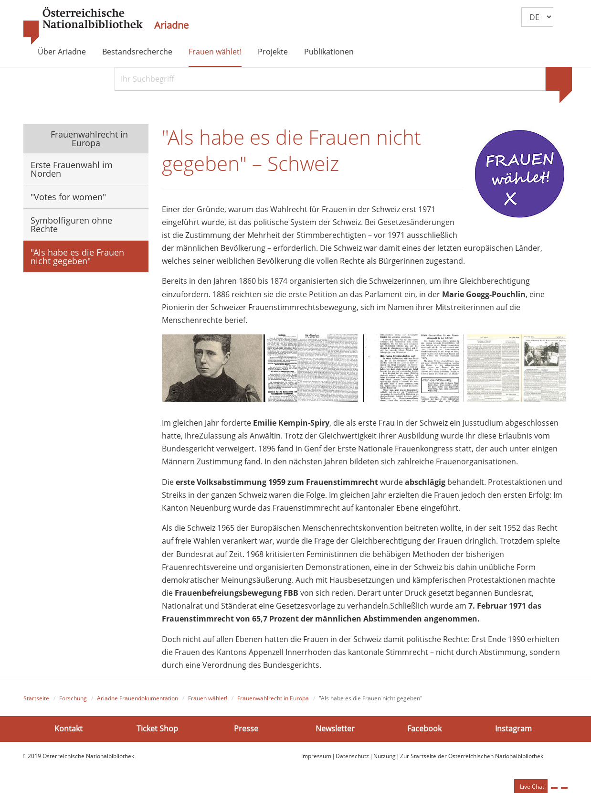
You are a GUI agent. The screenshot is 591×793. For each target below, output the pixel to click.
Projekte (273, 51)
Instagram (513, 732)
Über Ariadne (62, 51)
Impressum (316, 759)
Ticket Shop (157, 732)
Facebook (424, 732)
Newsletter (335, 732)
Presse (246, 732)
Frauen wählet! (215, 51)
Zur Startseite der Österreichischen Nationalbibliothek (471, 759)
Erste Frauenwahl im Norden (72, 169)
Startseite (36, 702)
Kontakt (68, 732)
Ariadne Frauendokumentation (137, 702)
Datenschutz (352, 759)
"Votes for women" (68, 197)
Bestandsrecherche (137, 51)
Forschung (73, 702)
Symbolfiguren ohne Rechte (71, 224)
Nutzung (384, 759)
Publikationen (329, 51)
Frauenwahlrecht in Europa (88, 139)
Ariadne (171, 25)
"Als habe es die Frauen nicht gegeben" (77, 256)
